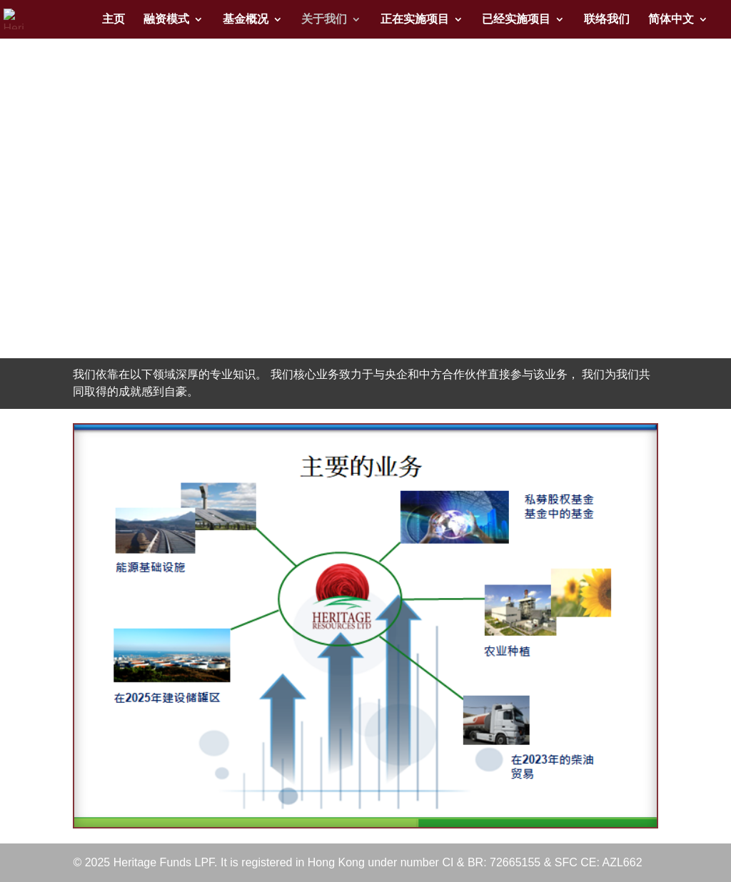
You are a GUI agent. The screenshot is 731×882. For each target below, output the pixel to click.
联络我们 (607, 19)
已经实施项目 (516, 19)
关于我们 (324, 19)
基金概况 (245, 19)
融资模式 (166, 19)
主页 (113, 19)
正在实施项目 (414, 19)
